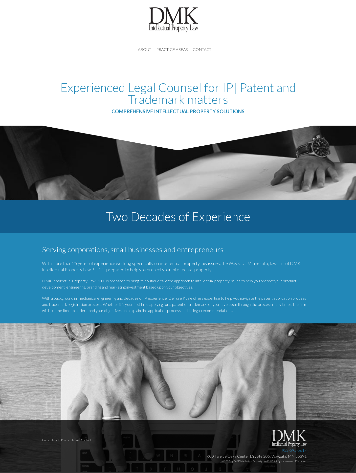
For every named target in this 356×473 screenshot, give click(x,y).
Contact (86, 440)
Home (46, 440)
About (55, 440)
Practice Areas (70, 440)
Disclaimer (301, 461)
